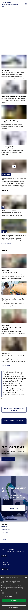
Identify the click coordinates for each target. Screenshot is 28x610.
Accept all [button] (14, 600)
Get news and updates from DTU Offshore (14, 409)
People (4, 536)
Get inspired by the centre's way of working (13, 508)
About (3, 539)
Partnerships (5, 529)
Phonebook (6, 573)
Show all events (6, 243)
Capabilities (5, 533)
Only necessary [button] (14, 604)
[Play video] (14, 166)
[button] (26, 4)
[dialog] (14, 592)
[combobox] (26, 577)
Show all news (5, 365)
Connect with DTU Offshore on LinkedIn (14, 421)
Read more (8, 459)
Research (4, 526)
